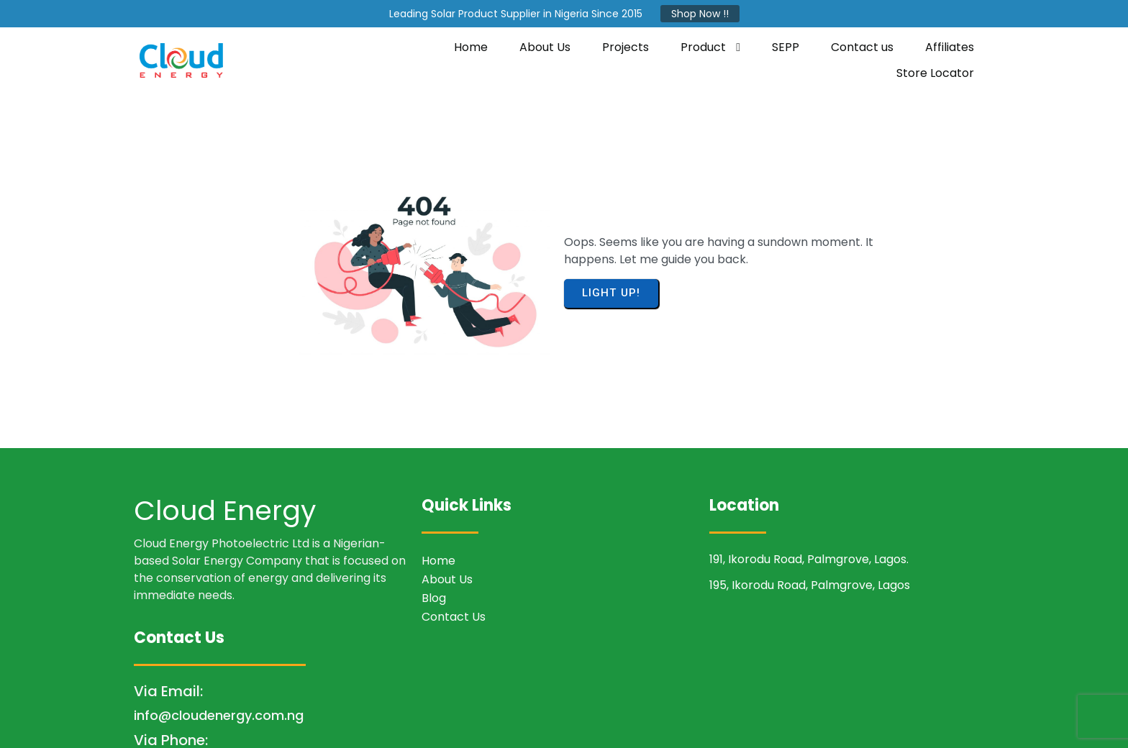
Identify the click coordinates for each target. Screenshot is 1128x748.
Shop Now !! (700, 13)
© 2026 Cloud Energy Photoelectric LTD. (564, 723)
